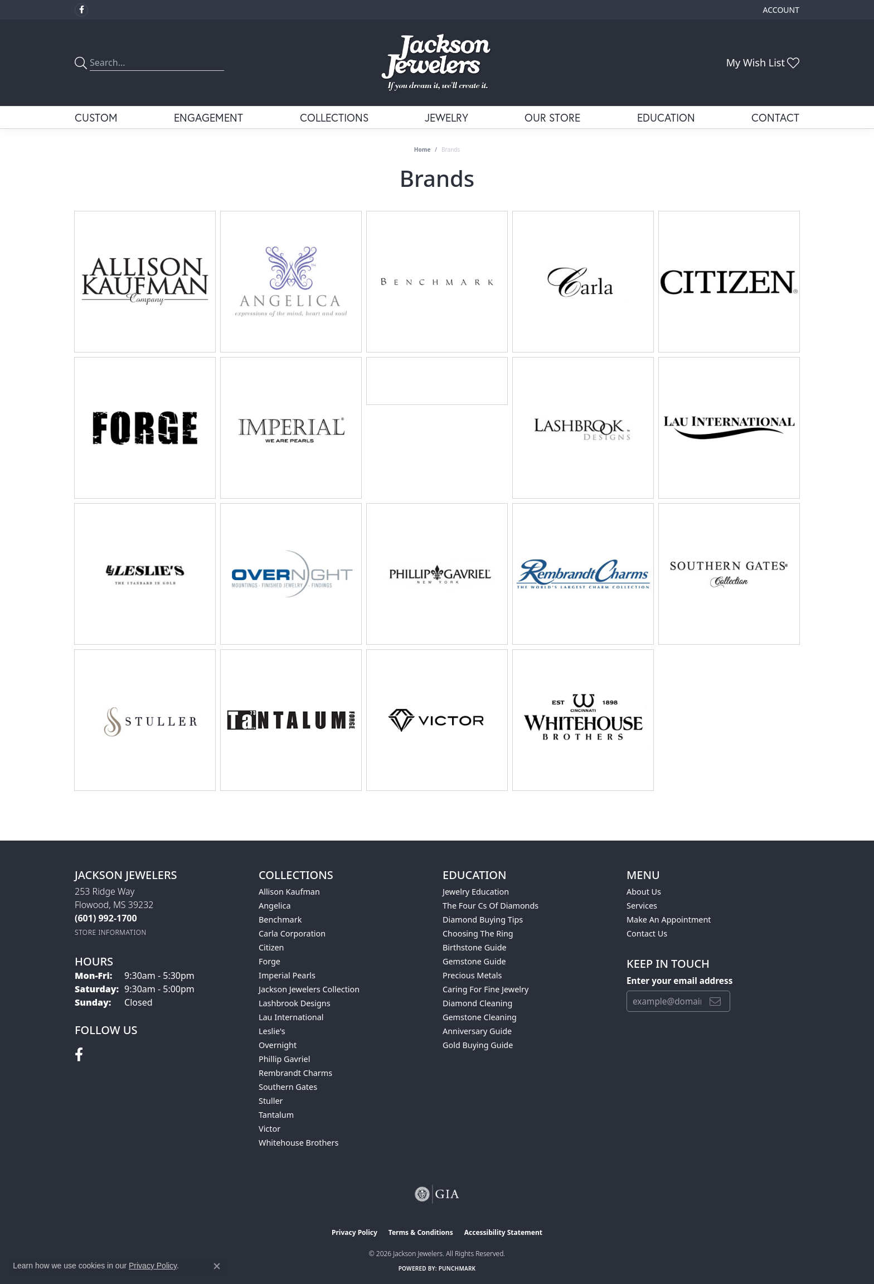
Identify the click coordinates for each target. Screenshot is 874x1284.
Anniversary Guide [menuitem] (477, 1031)
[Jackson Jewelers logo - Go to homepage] (437, 63)
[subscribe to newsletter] (715, 1001)
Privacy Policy (354, 1232)
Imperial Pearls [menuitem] (287, 975)
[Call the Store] (106, 918)
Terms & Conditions (421, 1232)
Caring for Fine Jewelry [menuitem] (485, 989)
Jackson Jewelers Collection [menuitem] (309, 989)
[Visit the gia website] (437, 1194)
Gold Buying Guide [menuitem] (478, 1045)
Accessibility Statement (503, 1232)
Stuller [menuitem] (271, 1100)
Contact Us (647, 933)
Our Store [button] (552, 117)
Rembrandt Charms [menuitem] (295, 1073)
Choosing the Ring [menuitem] (478, 933)
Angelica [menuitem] (274, 905)
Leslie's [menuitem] (272, 1031)
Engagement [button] (208, 117)
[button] (780, 10)
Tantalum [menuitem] (276, 1114)
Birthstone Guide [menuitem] (475, 947)
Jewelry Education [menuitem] (476, 891)
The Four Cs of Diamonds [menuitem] (490, 905)
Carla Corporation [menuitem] (292, 933)
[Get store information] (111, 932)
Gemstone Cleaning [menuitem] (480, 1017)
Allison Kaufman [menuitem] (289, 891)
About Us (644, 891)
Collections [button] (334, 117)
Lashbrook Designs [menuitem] (295, 1003)
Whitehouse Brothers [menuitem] (298, 1142)
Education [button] (666, 117)
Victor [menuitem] (269, 1128)
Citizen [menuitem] (271, 947)
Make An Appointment (669, 919)
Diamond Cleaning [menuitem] (477, 1003)
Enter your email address (679, 980)
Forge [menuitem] (269, 961)
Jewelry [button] (446, 117)
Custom (96, 117)
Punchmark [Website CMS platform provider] (457, 1268)
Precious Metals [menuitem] (472, 975)
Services (642, 905)
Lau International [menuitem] (291, 1017)
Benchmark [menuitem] (280, 919)
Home (422, 149)
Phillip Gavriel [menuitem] (284, 1059)
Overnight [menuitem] (278, 1045)
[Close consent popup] (216, 1266)
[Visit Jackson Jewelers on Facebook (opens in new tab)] (81, 10)
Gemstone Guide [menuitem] (474, 961)
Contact (775, 117)
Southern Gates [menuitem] (288, 1087)
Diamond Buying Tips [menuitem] (483, 919)
